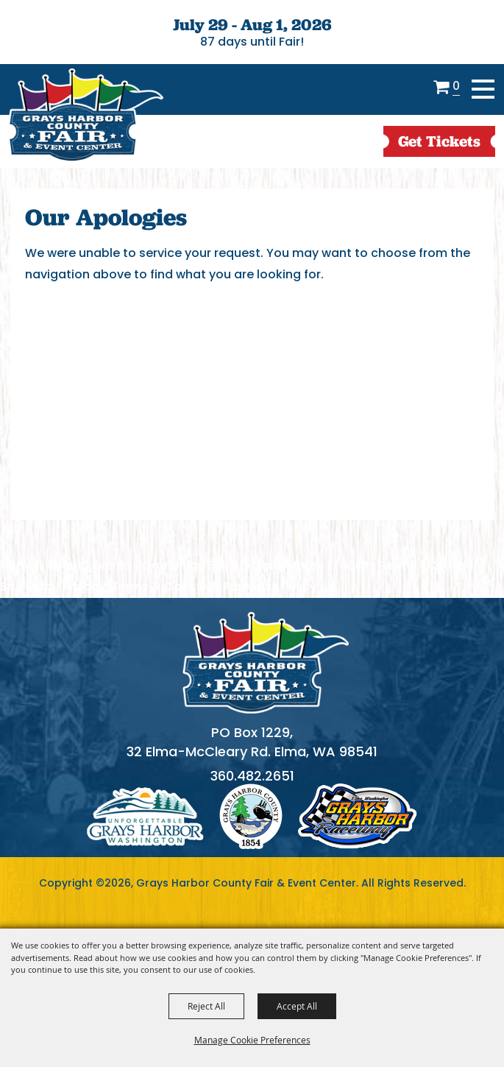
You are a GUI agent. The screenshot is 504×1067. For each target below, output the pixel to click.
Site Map (26, 586)
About (64, 565)
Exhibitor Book (282, 565)
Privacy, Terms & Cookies (138, 586)
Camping (170, 565)
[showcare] (265, 663)
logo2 (251, 816)
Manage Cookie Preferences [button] (252, 1040)
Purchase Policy (270, 586)
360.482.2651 (252, 776)
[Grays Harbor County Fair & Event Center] (85, 115)
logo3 (357, 816)
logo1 (145, 816)
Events (112, 565)
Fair (219, 565)
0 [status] (456, 87)
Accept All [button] (297, 1006)
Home (17, 565)
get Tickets (439, 141)
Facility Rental (375, 565)
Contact (452, 565)
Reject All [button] (206, 1006)
